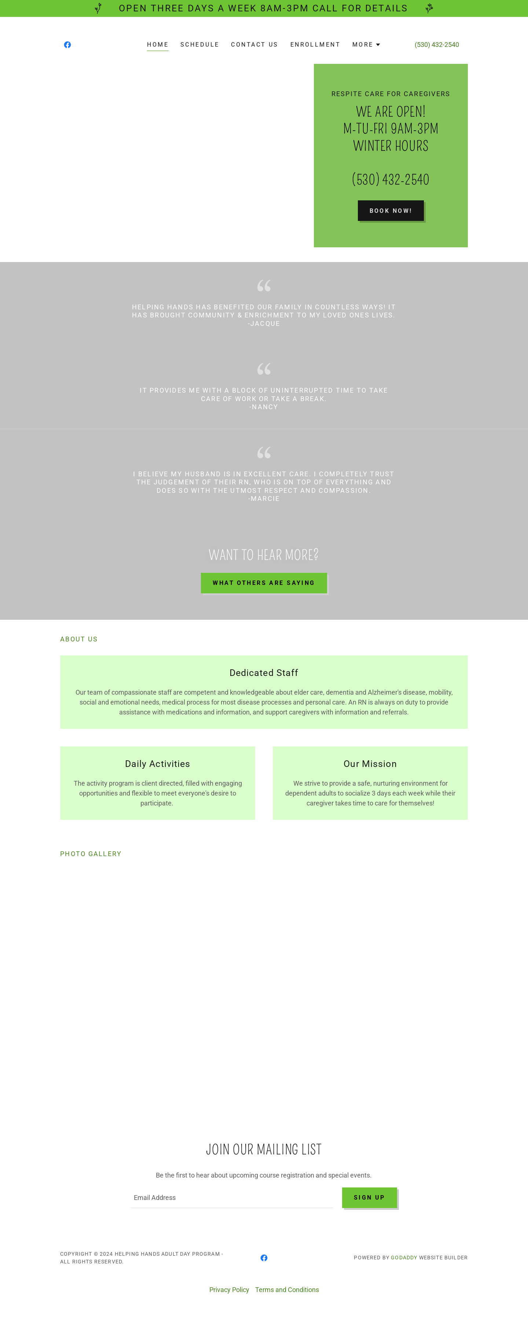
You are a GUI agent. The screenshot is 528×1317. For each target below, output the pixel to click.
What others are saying (264, 582)
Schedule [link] (199, 44)
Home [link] (158, 44)
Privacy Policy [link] (229, 1290)
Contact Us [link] (254, 44)
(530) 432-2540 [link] (437, 44)
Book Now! (391, 210)
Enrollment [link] (315, 44)
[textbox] (232, 1197)
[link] (67, 44)
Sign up (369, 1197)
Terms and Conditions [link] (287, 1290)
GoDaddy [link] (404, 1257)
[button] (366, 44)
